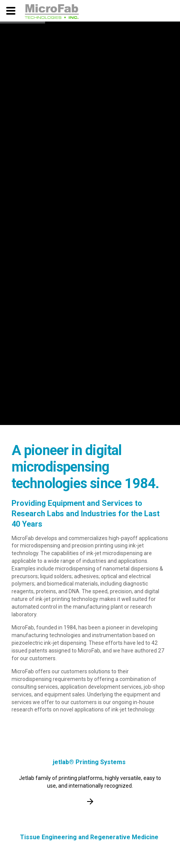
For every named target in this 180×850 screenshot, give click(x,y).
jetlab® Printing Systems (89, 762)
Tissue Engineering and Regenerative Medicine (89, 837)
